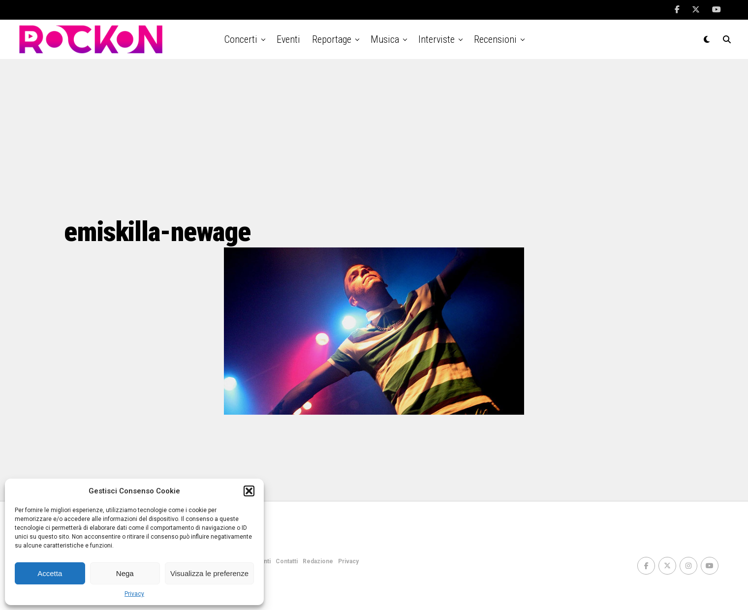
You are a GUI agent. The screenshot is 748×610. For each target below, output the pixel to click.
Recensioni (495, 39)
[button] (249, 491)
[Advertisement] (374, 138)
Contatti (287, 561)
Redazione (318, 561)
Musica (385, 39)
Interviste (436, 39)
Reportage (331, 39)
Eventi (288, 39)
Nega (125, 573)
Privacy (134, 593)
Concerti (240, 39)
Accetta (49, 573)
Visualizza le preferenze (209, 573)
